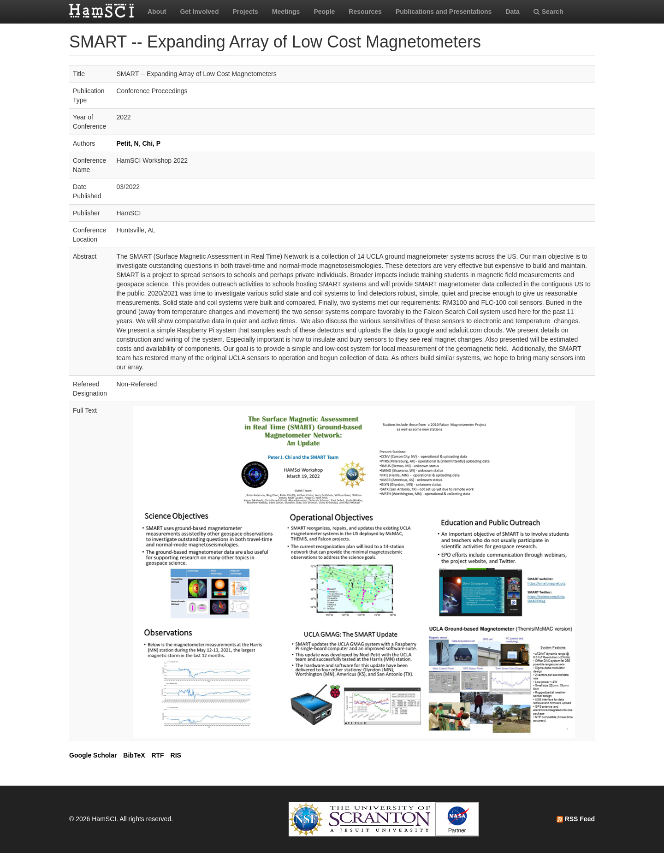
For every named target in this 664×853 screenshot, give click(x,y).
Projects (245, 11)
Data (512, 11)
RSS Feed (576, 819)
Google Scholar (93, 755)
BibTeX (134, 755)
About (157, 11)
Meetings (286, 11)
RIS (176, 755)
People (324, 11)
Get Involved (199, 11)
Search (548, 11)
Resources (365, 11)
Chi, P (151, 143)
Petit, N (127, 143)
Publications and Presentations (444, 11)
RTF (157, 755)
